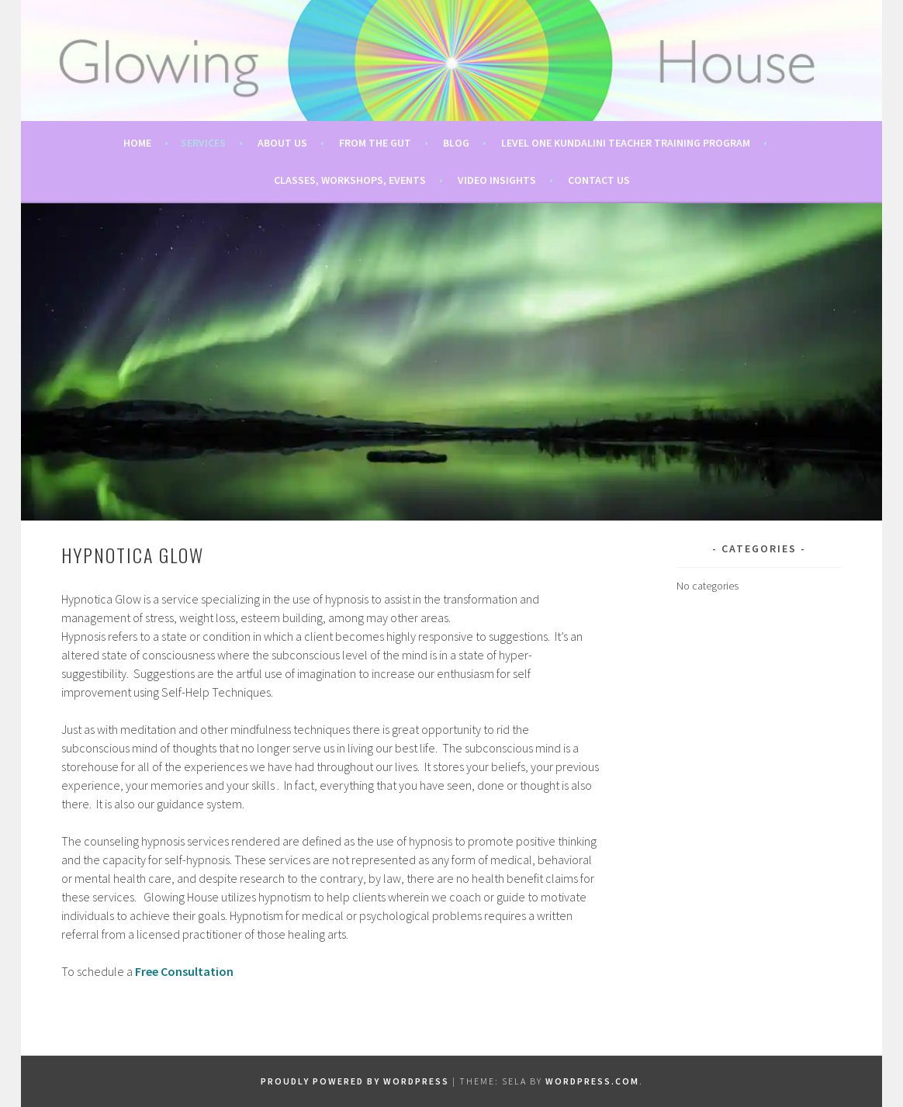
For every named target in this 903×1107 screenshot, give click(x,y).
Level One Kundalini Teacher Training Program (625, 143)
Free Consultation (184, 971)
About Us (282, 143)
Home (137, 143)
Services (203, 143)
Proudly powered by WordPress (355, 1081)
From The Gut (375, 143)
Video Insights (497, 180)
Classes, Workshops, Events (350, 180)
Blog (456, 143)
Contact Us (599, 180)
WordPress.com (592, 1081)
